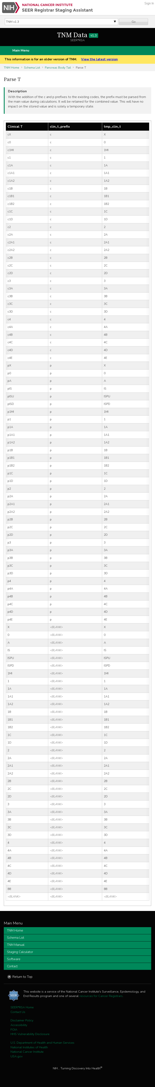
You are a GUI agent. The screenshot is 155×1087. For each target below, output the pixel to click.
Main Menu (20, 50)
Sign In (149, 3)
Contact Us (18, 1012)
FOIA (14, 1029)
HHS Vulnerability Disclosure (30, 1034)
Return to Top (22, 976)
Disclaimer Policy (22, 1020)
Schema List (32, 67)
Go (134, 22)
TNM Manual (15, 945)
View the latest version (99, 59)
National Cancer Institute (27, 1052)
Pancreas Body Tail (58, 67)
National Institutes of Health (29, 1047)
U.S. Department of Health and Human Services (42, 1043)
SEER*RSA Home (22, 1007)
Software (13, 959)
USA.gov (17, 1056)
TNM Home (11, 67)
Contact (12, 966)
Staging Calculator (20, 952)
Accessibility (19, 1025)
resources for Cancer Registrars (101, 996)
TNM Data (77, 35)
